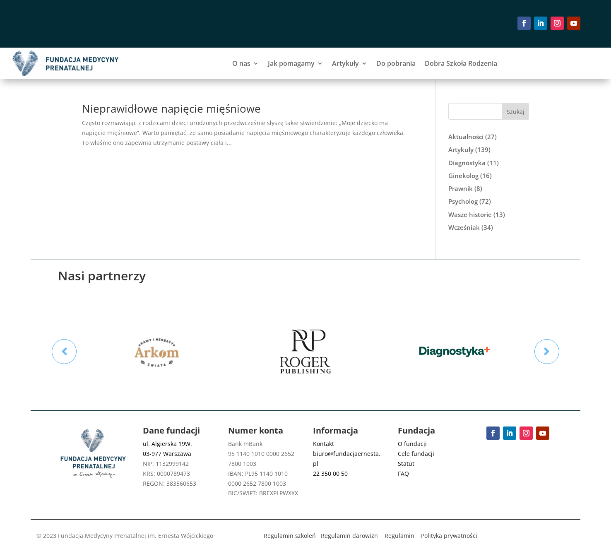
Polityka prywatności (449, 536)
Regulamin (399, 536)
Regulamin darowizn (349, 536)
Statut (406, 463)
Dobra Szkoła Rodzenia (461, 63)
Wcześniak (464, 227)
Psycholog (463, 201)
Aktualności (466, 137)
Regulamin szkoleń (290, 536)
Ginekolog (463, 175)
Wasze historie (470, 214)
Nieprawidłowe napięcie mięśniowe (171, 108)
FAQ (403, 473)
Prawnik (460, 188)
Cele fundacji (416, 454)
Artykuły (345, 63)
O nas (241, 63)
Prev (64, 351)
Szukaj (515, 112)
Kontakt (323, 444)
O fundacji (412, 444)
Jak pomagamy (291, 63)
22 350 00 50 (330, 473)
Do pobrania (396, 63)
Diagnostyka (467, 163)
